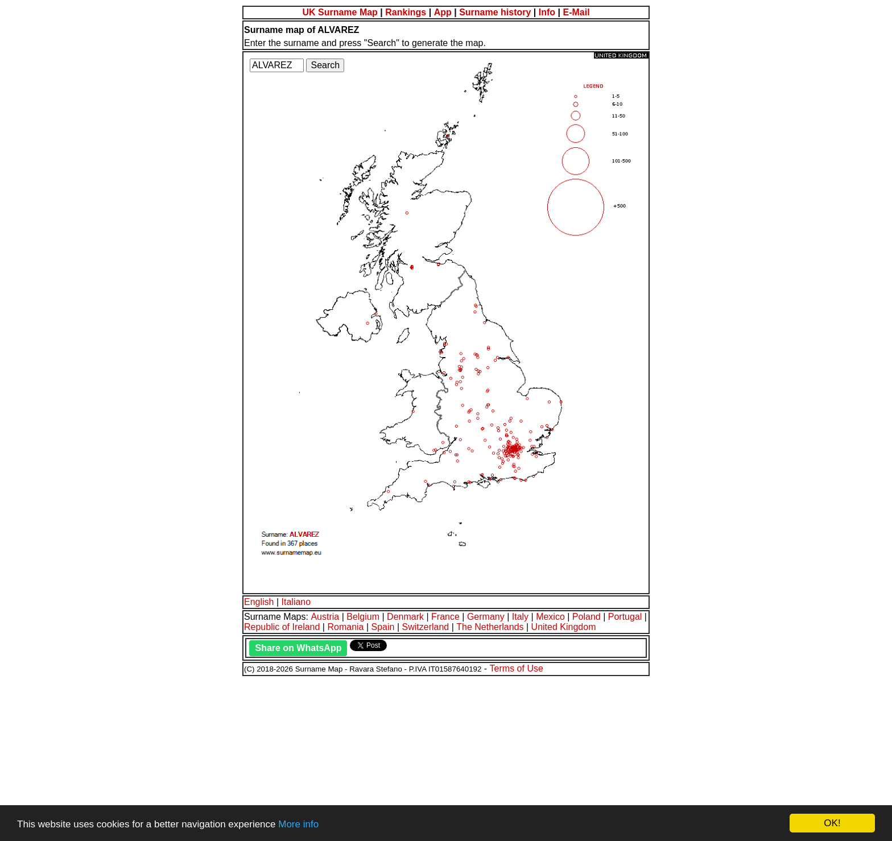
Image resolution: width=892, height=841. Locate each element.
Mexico (550, 617)
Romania (345, 627)
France (445, 617)
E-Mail (576, 12)
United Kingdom (563, 627)
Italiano (296, 602)
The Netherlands (489, 627)
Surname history (495, 12)
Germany (486, 617)
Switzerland (425, 627)
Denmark (405, 617)
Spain (383, 627)
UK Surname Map (339, 12)
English (259, 602)
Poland (586, 617)
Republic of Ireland (282, 627)
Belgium (362, 617)
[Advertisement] (346, 756)
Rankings (405, 12)
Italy (520, 617)
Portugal (625, 617)
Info (547, 12)
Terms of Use (516, 668)
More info (298, 824)
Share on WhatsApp (298, 648)
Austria (325, 617)
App (443, 12)
